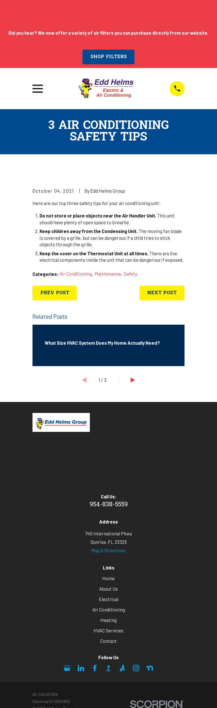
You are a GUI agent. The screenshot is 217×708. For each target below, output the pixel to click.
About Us (108, 589)
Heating (108, 620)
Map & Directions (108, 550)
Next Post (162, 293)
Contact (108, 641)
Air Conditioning (75, 273)
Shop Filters (108, 57)
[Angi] (122, 668)
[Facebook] (95, 668)
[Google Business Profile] (67, 668)
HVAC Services (108, 630)
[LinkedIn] (81, 668)
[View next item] (132, 379)
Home (108, 578)
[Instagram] (136, 668)
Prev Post (54, 293)
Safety (130, 273)
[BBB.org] (108, 668)
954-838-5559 (109, 504)
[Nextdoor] (149, 668)
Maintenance (108, 273)
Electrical (108, 599)
